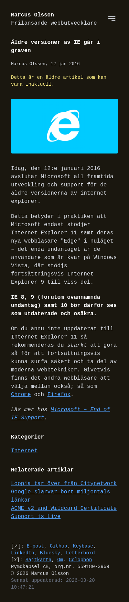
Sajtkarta (38, 560)
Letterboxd (80, 553)
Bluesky (50, 553)
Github (58, 546)
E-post (35, 546)
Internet (24, 451)
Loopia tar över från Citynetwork (64, 484)
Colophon (80, 560)
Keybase (83, 546)
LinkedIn (22, 553)
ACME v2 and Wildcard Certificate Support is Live (64, 513)
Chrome (21, 395)
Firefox (59, 395)
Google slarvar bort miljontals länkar (60, 496)
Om (60, 560)
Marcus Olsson (54, 19)
